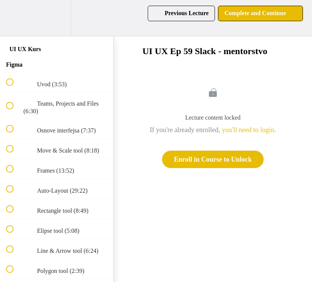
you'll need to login (248, 130)
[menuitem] (57, 18)
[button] (14, 18)
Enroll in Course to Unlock (213, 159)
